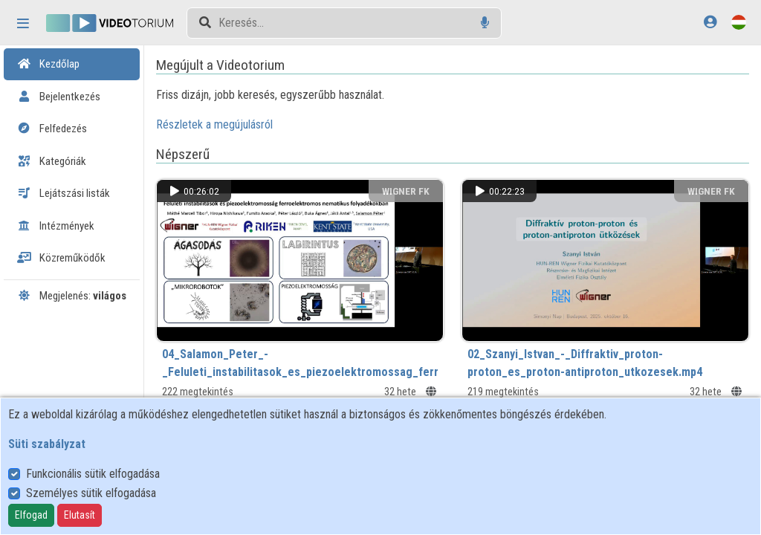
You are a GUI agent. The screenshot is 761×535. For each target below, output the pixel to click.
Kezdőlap (48, 64)
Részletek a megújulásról (234, 124)
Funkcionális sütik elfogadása (93, 474)
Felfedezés (52, 128)
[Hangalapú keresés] (485, 23)
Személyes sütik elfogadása (91, 493)
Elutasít (79, 515)
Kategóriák (51, 161)
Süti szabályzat (46, 444)
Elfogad (31, 515)
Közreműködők (61, 258)
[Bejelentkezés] (710, 22)
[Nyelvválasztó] (738, 22)
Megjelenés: (71, 295)
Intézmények (55, 226)
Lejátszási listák (63, 193)
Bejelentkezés (58, 96)
